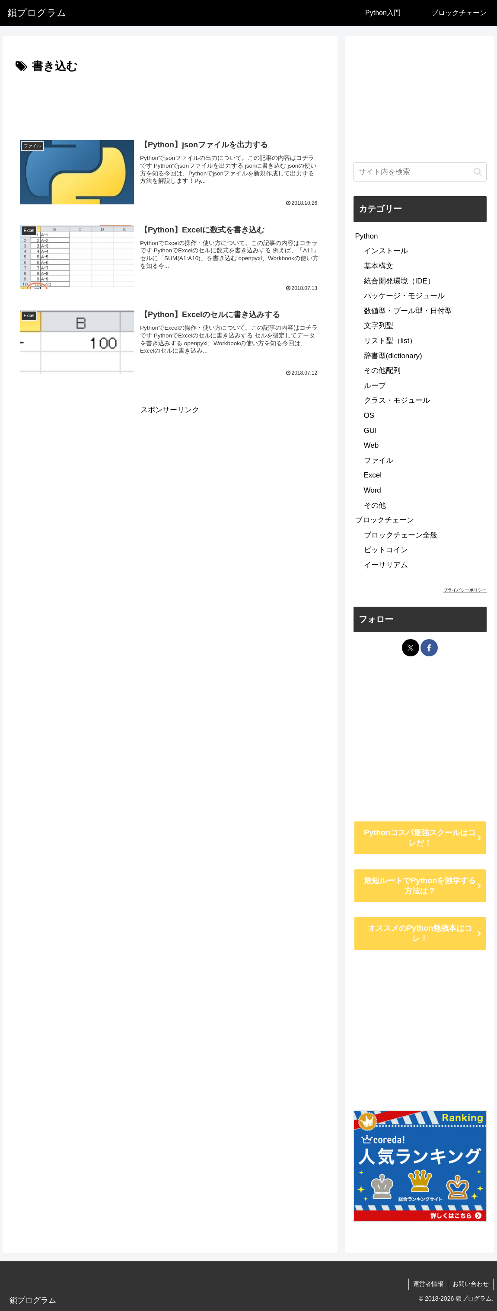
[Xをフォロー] (410, 647)
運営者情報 (428, 1283)
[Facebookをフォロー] (429, 647)
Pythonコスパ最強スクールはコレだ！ (420, 837)
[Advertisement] (170, 102)
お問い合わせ (470, 1283)
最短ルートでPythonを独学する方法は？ (420, 885)
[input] (420, 171)
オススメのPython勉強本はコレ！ (420, 933)
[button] (477, 172)
